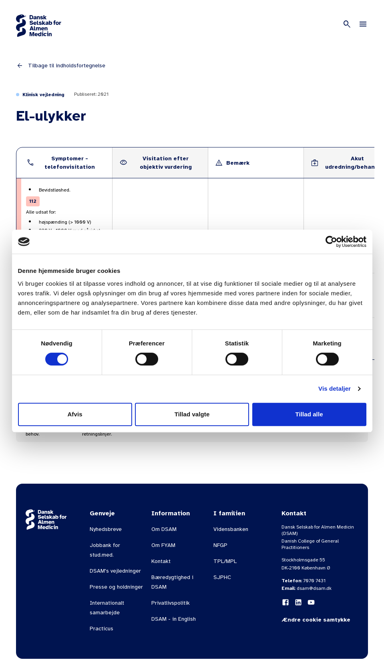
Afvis (74, 414)
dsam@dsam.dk (314, 588)
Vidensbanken (230, 529)
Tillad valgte (192, 414)
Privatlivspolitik (170, 602)
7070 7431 (314, 580)
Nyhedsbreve (106, 529)
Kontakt (161, 561)
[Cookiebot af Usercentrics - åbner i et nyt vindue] (331, 242)
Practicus (101, 628)
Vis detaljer (334, 388)
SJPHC (222, 577)
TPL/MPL (225, 561)
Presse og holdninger (116, 586)
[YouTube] (311, 602)
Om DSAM (164, 529)
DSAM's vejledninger (115, 570)
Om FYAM (163, 545)
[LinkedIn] (298, 602)
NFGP (220, 545)
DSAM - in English (173, 619)
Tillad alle (309, 414)
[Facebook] (285, 602)
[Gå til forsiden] (38, 25)
